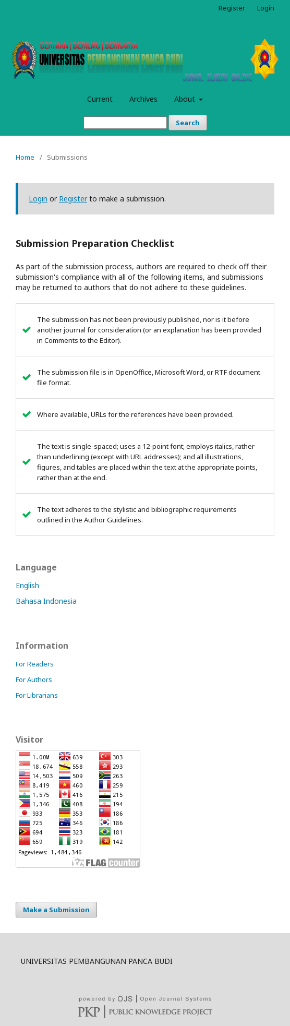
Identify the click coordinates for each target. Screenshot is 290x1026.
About (185, 99)
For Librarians (37, 695)
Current (100, 99)
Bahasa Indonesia (46, 601)
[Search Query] (125, 122)
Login (265, 8)
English (27, 585)
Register (232, 8)
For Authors (34, 679)
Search (188, 122)
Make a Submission (56, 909)
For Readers (35, 664)
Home (25, 157)
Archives (143, 99)
